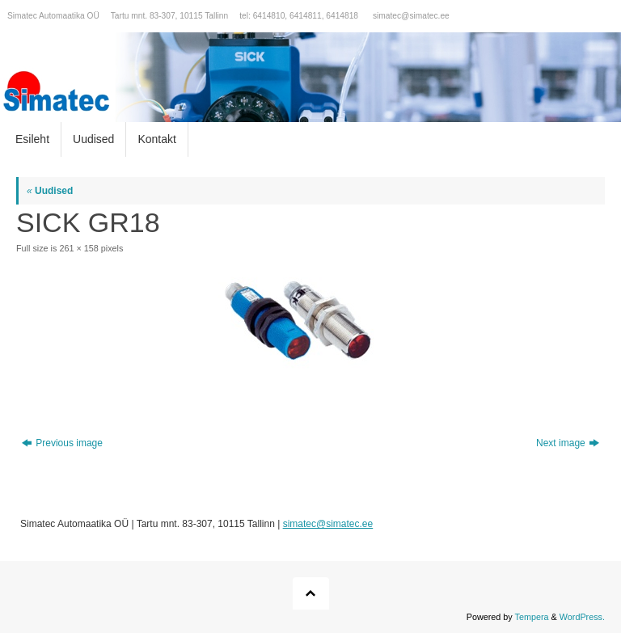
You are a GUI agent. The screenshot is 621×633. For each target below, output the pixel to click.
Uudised (50, 190)
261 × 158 (78, 248)
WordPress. (582, 617)
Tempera (532, 617)
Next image (567, 443)
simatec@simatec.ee (411, 15)
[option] (310, 77)
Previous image (62, 443)
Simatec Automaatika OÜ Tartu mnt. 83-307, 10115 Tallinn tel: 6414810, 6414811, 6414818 (182, 15)
